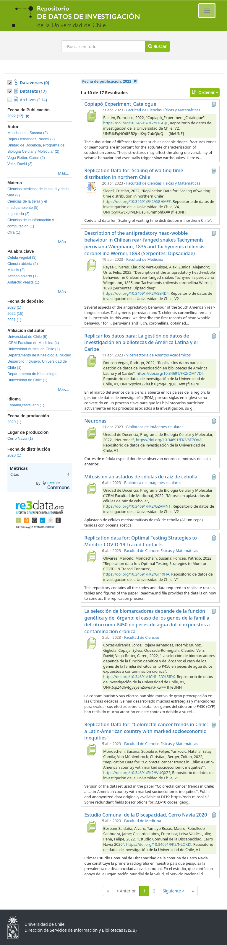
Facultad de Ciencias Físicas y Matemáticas (163, 110)
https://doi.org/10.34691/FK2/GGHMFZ (137, 201)
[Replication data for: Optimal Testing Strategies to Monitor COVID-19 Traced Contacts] (91, 556)
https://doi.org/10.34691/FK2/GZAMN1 (137, 506)
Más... (63, 173)
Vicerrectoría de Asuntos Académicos (158, 355)
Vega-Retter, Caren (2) (26, 158)
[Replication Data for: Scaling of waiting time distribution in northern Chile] (91, 189)
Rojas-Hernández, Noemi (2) (31, 139)
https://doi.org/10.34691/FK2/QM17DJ (170, 373)
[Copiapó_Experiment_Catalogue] (91, 116)
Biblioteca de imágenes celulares (154, 426)
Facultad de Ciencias (142, 637)
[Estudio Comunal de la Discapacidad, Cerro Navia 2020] (91, 826)
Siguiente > (173, 891)
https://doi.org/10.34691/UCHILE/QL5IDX (139, 676)
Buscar (157, 46)
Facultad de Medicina (144, 259)
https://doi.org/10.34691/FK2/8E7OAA (169, 439)
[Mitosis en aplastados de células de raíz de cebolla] (91, 488)
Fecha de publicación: (109, 81)
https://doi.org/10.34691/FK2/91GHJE (135, 123)
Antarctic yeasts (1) (23, 282)
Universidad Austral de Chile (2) (33, 349)
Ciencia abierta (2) (22, 264)
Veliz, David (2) (20, 164)
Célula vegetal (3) (22, 257)
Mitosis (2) (16, 270)
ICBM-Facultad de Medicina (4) (33, 343)
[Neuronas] (91, 433)
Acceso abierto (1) (22, 276)
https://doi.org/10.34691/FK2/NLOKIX (158, 844)
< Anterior (126, 891)
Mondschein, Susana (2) (27, 133)
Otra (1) (13, 232)
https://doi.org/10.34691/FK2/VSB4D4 (135, 293)
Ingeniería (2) (18, 214)
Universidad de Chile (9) (27, 337)
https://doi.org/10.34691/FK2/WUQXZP (136, 772)
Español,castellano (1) (25, 405)
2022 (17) (18, 116)
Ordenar (205, 92)
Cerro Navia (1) (20, 438)
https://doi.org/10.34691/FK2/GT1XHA (136, 574)
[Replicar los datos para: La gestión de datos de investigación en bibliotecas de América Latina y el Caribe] (91, 361)
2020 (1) (14, 422)
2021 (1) (14, 320)
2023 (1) (14, 307)
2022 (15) (15, 314)
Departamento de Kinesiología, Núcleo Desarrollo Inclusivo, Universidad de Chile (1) (39, 361)
